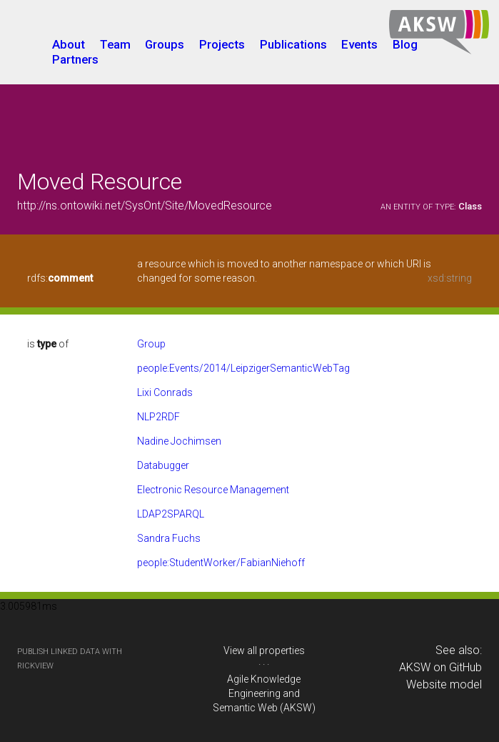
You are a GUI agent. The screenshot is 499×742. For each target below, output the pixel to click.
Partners (75, 59)
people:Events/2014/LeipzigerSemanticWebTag (243, 368)
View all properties (264, 650)
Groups (164, 44)
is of (48, 344)
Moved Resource (99, 181)
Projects (222, 44)
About (68, 44)
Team (115, 44)
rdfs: (60, 278)
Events (359, 44)
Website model (444, 684)
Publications (293, 44)
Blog (405, 44)
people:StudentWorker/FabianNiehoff (221, 562)
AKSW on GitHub (440, 667)
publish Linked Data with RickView (69, 659)
